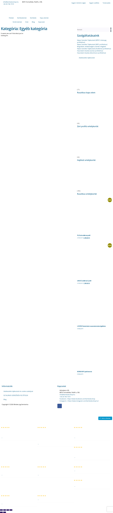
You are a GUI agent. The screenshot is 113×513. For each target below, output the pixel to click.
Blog (33, 22)
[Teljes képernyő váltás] (4, 510)
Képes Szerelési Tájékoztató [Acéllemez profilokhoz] (94, 49)
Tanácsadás (106, 3)
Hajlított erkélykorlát (86, 160)
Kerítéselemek (22, 18)
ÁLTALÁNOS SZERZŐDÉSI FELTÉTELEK (16, 395)
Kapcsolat (41, 22)
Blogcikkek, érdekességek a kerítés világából (91, 47)
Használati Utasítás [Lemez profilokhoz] (90, 51)
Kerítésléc (33, 18)
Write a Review (104, 418)
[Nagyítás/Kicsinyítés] (1, 510)
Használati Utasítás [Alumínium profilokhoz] (91, 53)
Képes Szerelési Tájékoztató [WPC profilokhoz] (92, 44)
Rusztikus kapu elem (86, 92)
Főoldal (11, 18)
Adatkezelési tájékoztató (87, 58)
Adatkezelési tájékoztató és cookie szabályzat (18, 391)
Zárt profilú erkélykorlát (87, 126)
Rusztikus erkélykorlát (87, 194)
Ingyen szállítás (94, 3)
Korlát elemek (17, 22)
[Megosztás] (7, 510)
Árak (26, 22)
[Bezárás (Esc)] (11, 510)
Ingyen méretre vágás (79, 3)
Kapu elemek (44, 18)
